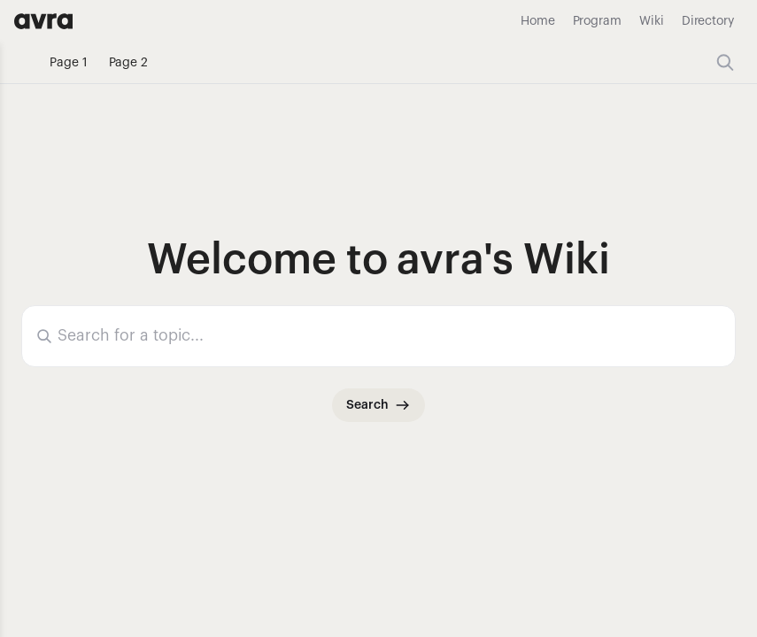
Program (597, 21)
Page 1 (69, 63)
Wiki (651, 21)
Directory (708, 21)
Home (538, 21)
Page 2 (129, 63)
